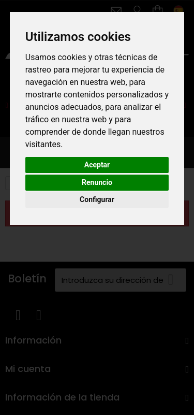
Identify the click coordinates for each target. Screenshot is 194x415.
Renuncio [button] (97, 182)
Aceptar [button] (97, 165)
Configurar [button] (97, 199)
